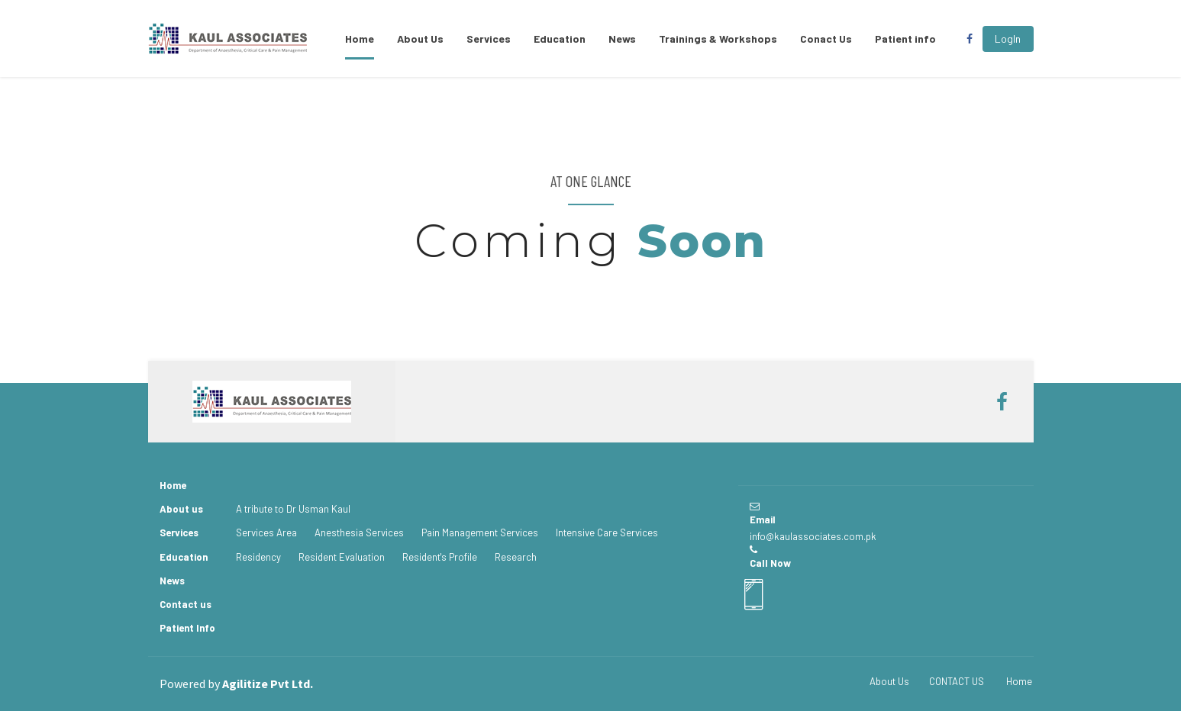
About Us (420, 38)
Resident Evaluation (341, 557)
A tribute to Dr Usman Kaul (293, 509)
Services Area (266, 532)
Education (560, 38)
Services (488, 38)
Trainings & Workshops (718, 38)
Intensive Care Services (607, 532)
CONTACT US (956, 681)
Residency (258, 557)
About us (181, 509)
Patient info (905, 38)
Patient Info (187, 628)
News (622, 38)
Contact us (185, 604)
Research (516, 557)
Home (359, 38)
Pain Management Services (479, 532)
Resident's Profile (439, 557)
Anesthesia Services (359, 532)
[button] (1008, 39)
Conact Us (826, 38)
